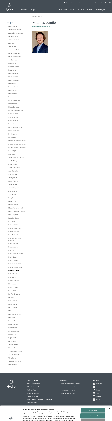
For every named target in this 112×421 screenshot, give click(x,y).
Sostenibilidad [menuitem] (62, 10)
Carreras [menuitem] (72, 10)
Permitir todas (93, 396)
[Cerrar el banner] (109, 394)
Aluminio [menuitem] (24, 10)
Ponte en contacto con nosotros (72, 3)
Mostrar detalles (95, 417)
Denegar (93, 407)
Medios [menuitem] (89, 10)
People (10, 22)
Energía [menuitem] (32, 10)
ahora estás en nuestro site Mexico (100, 3)
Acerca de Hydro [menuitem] (100, 10)
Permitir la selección (93, 402)
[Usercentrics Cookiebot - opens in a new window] (11, 417)
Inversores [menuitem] (81, 10)
